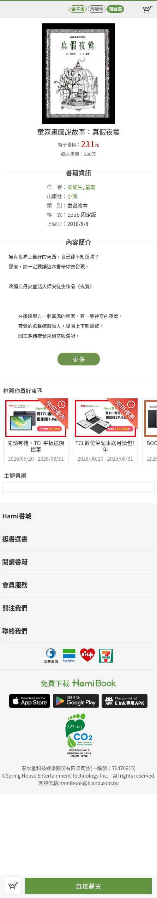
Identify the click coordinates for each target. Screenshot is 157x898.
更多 (79, 359)
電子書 (78, 9)
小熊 (72, 196)
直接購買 (88, 886)
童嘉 (90, 187)
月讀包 (96, 9)
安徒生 (75, 187)
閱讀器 (115, 9)
